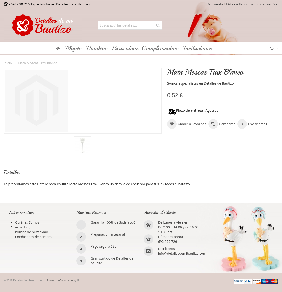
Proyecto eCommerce (59, 280)
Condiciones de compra (33, 236)
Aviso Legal (23, 227)
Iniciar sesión (266, 4)
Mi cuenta (215, 4)
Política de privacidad (31, 232)
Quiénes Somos (27, 222)
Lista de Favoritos (239, 4)
